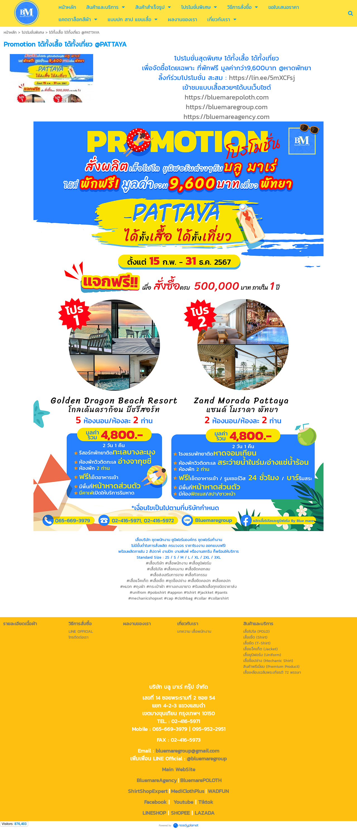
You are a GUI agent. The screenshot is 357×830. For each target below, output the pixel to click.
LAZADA (204, 813)
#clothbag (184, 598)
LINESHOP (154, 813)
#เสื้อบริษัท (155, 563)
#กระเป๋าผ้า (155, 587)
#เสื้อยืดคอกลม (197, 569)
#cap (168, 598)
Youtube (183, 802)
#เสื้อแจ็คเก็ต (137, 581)
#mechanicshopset (145, 598)
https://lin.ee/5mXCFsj (262, 77)
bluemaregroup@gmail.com (187, 750)
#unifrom (138, 592)
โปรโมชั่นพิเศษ (33, 32)
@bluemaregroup (207, 758)
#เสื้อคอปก (221, 581)
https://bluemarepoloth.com (227, 97)
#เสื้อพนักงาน (176, 563)
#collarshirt (218, 598)
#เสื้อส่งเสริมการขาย (167, 575)
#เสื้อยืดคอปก (199, 581)
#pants (221, 592)
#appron (174, 592)
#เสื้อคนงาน (174, 569)
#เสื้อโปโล (155, 569)
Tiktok (205, 802)
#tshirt (190, 592)
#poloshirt (157, 592)
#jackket (205, 592)
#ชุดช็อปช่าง (176, 581)
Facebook (155, 802)
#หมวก (126, 587)
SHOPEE (180, 813)
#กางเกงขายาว (178, 587)
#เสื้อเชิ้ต (157, 581)
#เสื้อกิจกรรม (196, 575)
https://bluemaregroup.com (227, 107)
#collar (200, 598)
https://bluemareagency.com (227, 116)
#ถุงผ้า (139, 587)
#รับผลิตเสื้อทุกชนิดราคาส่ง (214, 587)
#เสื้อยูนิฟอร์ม (200, 563)
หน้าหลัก (10, 32)
